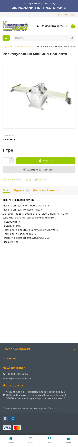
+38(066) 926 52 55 (49, 26)
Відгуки (21, 190)
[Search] (44, 38)
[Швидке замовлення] (39, 169)
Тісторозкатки (25, 46)
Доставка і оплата (45, 190)
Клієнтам (39, 358)
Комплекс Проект (39, 349)
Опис (6, 190)
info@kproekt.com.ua (18, 378)
